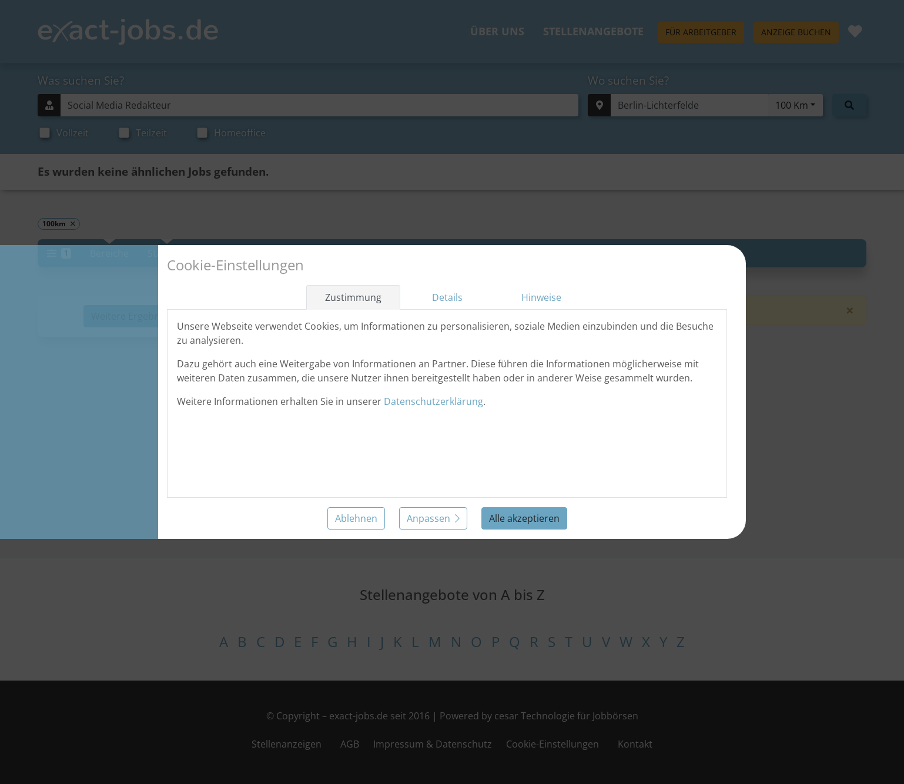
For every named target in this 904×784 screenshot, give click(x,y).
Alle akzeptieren (524, 518)
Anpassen (433, 518)
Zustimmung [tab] (353, 297)
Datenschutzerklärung (433, 401)
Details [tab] (447, 297)
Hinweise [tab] (541, 297)
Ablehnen (356, 518)
